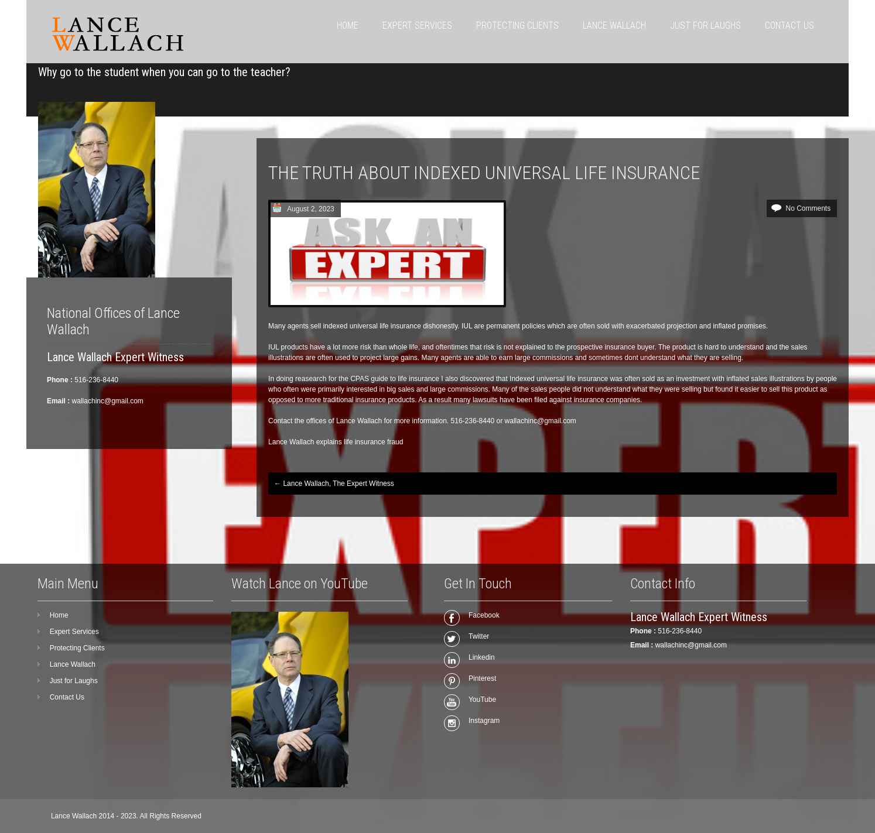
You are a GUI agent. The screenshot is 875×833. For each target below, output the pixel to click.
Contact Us (789, 25)
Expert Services (417, 25)
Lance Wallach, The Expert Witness (334, 483)
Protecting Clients (517, 25)
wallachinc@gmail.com (691, 645)
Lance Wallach (614, 25)
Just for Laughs (705, 25)
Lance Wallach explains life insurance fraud (335, 442)
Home (347, 25)
